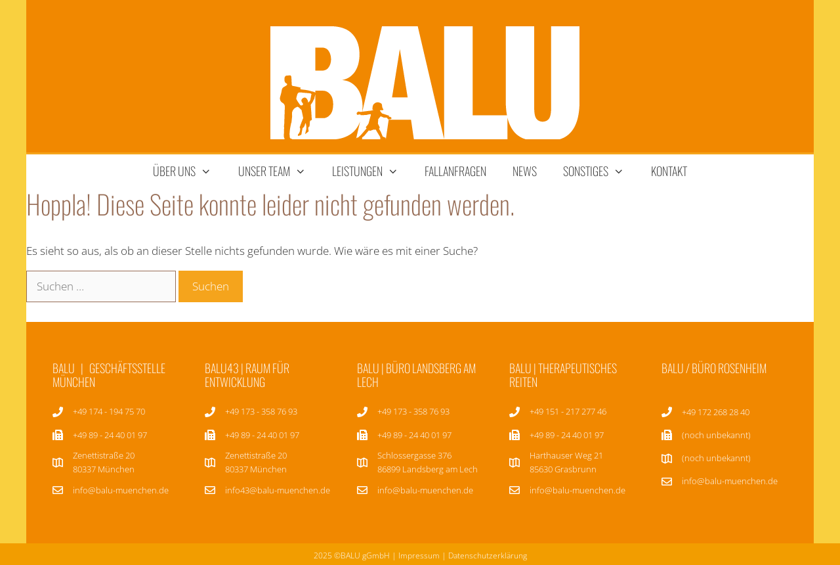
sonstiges (600, 171)
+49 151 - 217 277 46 (568, 411)
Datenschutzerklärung (487, 555)
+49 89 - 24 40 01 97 (262, 435)
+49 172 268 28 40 (715, 412)
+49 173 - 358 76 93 (261, 411)
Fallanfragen (455, 170)
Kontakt (669, 170)
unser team (278, 171)
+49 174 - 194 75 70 (109, 411)
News (525, 170)
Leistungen (371, 171)
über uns (188, 171)
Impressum (419, 555)
